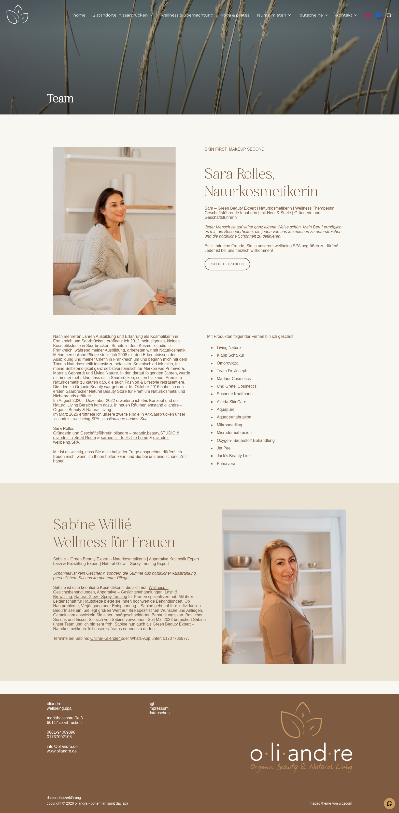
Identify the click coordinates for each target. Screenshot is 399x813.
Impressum (158, 708)
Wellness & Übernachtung (187, 15)
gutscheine (314, 15)
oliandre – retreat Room (74, 437)
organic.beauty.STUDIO (154, 433)
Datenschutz (159, 713)
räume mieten (274, 15)
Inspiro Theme (320, 803)
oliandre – (63, 419)
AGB (152, 704)
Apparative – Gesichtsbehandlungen (130, 592)
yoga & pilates (235, 15)
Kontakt (347, 15)
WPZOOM (345, 803)
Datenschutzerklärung (64, 798)
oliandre (161, 437)
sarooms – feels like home (124, 437)
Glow (93, 596)
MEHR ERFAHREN (227, 264)
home (79, 15)
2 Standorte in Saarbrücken (123, 15)
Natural (81, 596)
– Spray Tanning (112, 596)
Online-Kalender (105, 638)
